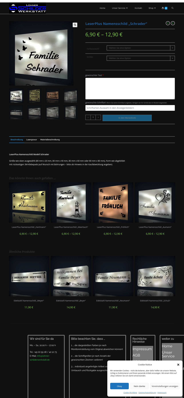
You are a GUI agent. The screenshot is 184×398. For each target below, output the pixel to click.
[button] (178, 364)
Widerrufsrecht (139, 354)
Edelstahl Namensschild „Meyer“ (29, 300)
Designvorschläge (171, 355)
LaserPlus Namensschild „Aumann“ (155, 227)
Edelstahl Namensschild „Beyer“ (71, 300)
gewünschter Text (94, 75)
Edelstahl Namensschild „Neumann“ (113, 300)
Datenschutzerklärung (147, 393)
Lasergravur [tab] (31, 140)
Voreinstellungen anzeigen (165, 386)
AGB (134, 351)
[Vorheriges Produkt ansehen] (168, 23)
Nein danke (139, 386)
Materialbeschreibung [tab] (50, 140)
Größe (90, 57)
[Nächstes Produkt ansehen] (173, 23)
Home (165, 344)
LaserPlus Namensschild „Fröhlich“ (113, 227)
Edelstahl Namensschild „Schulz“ (155, 300)
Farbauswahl (93, 48)
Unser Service (169, 348)
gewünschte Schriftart (126, 102)
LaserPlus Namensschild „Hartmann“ (29, 227)
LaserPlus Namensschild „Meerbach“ (71, 227)
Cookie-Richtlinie (130, 393)
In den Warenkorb (127, 118)
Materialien (167, 352)
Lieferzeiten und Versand (170, 360)
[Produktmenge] (93, 117)
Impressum (162, 393)
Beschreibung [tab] (17, 140)
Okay (119, 386)
